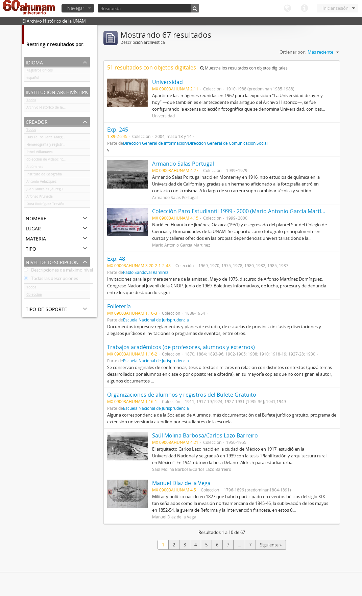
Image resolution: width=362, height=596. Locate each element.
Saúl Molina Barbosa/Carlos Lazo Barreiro (205, 435)
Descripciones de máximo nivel (58, 271)
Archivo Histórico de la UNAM (50, 108)
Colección (34, 295)
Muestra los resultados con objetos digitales (244, 68)
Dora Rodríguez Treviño (45, 205)
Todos (31, 101)
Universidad (167, 82)
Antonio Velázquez (41, 182)
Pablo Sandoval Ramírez (145, 272)
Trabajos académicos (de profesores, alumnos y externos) (181, 347)
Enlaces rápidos (304, 8)
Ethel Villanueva (39, 153)
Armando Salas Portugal (183, 163)
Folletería (119, 306)
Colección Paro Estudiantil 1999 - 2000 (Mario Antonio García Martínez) (242, 211)
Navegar (75, 8)
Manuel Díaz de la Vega (181, 483)
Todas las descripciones (51, 280)
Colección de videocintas (46, 160)
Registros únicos (39, 71)
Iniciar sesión (335, 8)
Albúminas (34, 168)
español (32, 79)
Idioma (287, 8)
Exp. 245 (117, 129)
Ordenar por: (293, 52)
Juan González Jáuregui (45, 190)
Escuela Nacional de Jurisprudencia (156, 319)
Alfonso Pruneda (40, 197)
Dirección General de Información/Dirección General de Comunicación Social (195, 143)
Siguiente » (271, 545)
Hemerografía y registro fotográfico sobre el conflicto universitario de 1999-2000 (58, 145)
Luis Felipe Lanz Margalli (46, 138)
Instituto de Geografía (44, 175)
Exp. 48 (116, 258)
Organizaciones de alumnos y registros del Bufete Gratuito (181, 394)
